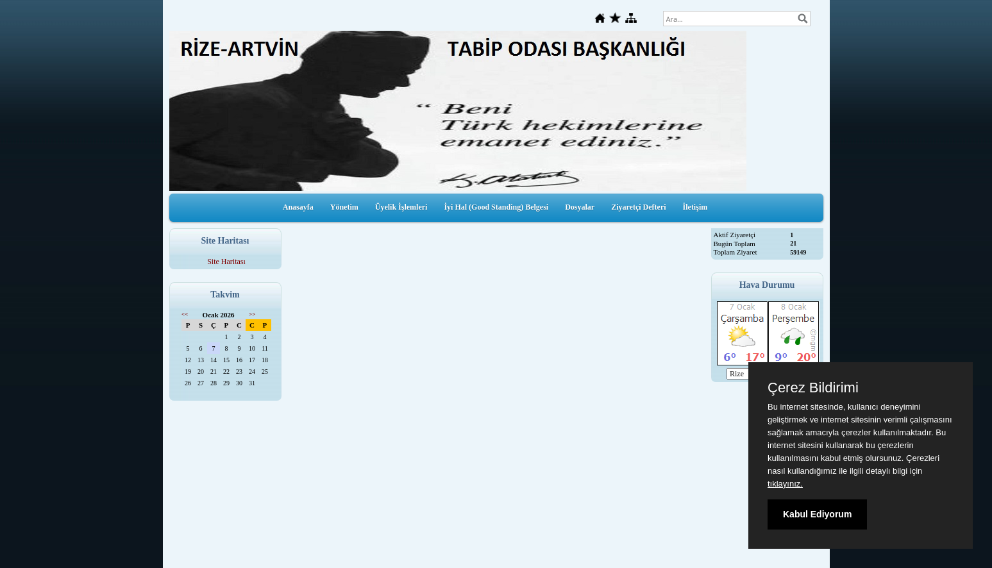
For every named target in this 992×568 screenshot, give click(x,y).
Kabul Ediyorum (817, 514)
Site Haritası (226, 261)
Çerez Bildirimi (813, 387)
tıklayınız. (785, 484)
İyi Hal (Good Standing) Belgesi (496, 207)
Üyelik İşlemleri (401, 207)
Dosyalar (579, 207)
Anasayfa (298, 207)
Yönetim (344, 207)
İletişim (695, 207)
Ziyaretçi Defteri (638, 207)
